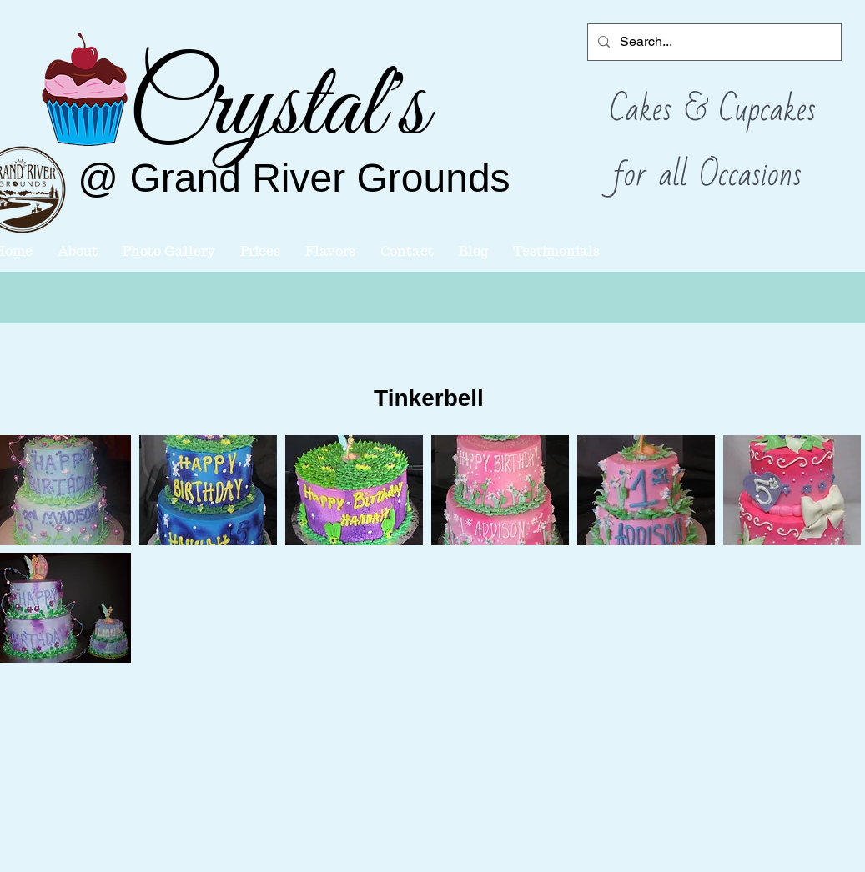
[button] (208, 490)
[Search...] (713, 42)
